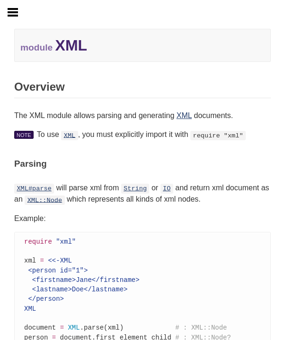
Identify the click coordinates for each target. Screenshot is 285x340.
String (135, 188)
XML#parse (34, 188)
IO (166, 188)
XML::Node (44, 200)
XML (184, 115)
